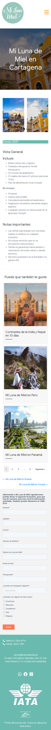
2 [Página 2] (12, 469)
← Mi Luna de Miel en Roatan (17, 479)
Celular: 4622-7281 (13, 644)
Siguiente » (40, 469)
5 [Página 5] (30, 469)
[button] (47, 12)
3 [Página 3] (18, 469)
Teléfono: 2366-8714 (14, 640)
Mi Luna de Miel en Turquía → (33, 484)
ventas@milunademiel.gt (26, 655)
